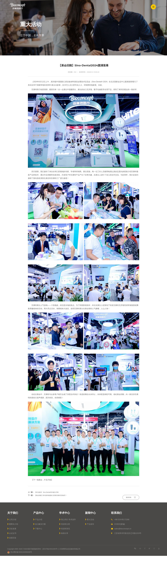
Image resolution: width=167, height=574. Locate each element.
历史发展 (11, 547)
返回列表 (131, 512)
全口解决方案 (39, 542)
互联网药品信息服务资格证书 (70, 567)
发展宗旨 (11, 556)
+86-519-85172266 (120, 538)
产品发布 (89, 542)
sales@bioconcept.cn (121, 547)
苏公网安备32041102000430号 (19, 570)
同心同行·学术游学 (67, 538)
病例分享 (63, 551)
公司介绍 (11, 538)
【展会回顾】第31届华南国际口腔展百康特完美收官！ (53, 513)
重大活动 (89, 538)
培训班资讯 (64, 547)
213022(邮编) (118, 542)
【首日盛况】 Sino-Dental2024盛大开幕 (48, 510)
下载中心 (37, 547)
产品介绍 (37, 538)
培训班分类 (64, 542)
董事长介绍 (12, 542)
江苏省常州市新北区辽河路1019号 (126, 551)
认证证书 (11, 551)
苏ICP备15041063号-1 (51, 567)
